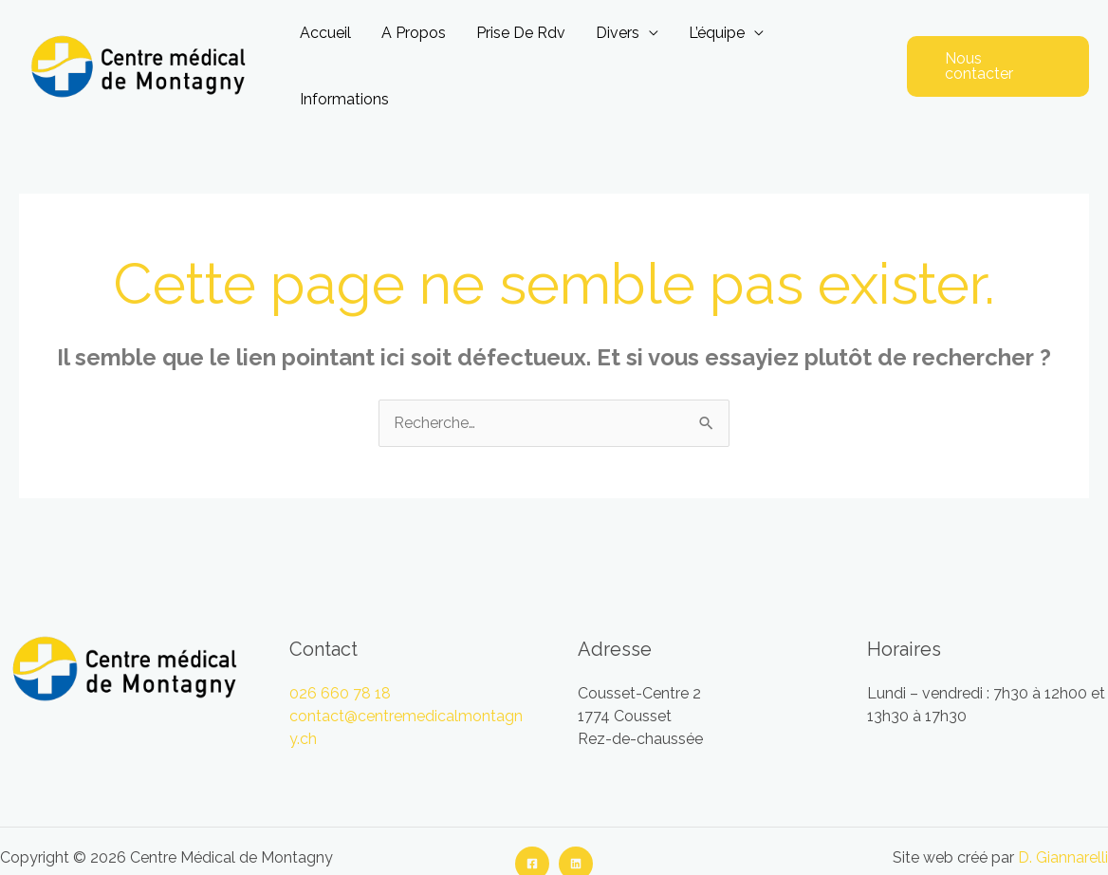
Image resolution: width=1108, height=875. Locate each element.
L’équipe (717, 33)
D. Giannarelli (1063, 857)
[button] (998, 66)
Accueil (325, 33)
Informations (344, 99)
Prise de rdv (520, 33)
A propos (413, 33)
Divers (617, 33)
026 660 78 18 (340, 693)
